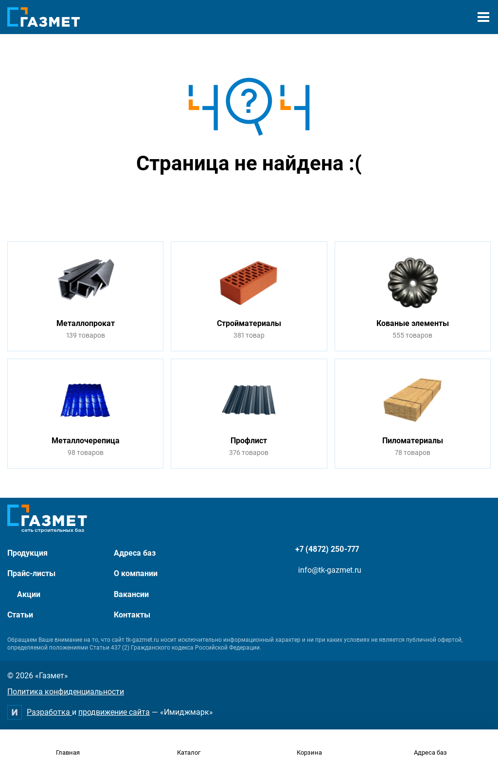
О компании (136, 573)
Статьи (20, 614)
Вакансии (131, 594)
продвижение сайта (114, 712)
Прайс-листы (31, 573)
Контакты (132, 614)
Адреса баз (135, 553)
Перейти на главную (218, 200)
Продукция (27, 553)
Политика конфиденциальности (65, 691)
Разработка (49, 712)
